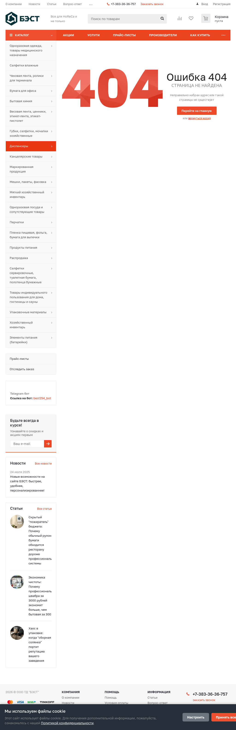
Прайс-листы (124, 35)
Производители (163, 35)
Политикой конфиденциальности (67, 723)
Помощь (112, 692)
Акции (68, 35)
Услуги (93, 35)
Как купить (200, 35)
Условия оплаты (116, 703)
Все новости (43, 463)
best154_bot (42, 398)
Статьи (152, 697)
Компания (71, 692)
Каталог (22, 35)
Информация (159, 692)
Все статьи (44, 508)
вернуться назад (199, 118)
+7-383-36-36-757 (123, 4)
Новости (68, 703)
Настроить (195, 717)
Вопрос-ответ (158, 703)
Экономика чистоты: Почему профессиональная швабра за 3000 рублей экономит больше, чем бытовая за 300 (43, 595)
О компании (70, 697)
